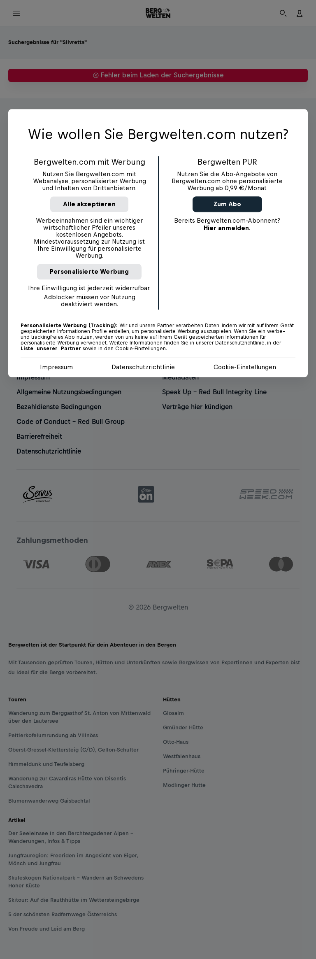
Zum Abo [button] (227, 203)
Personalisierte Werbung (89, 271)
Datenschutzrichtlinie (143, 366)
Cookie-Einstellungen (245, 366)
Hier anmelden (226, 227)
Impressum (56, 366)
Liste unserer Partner (51, 348)
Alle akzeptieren (89, 203)
